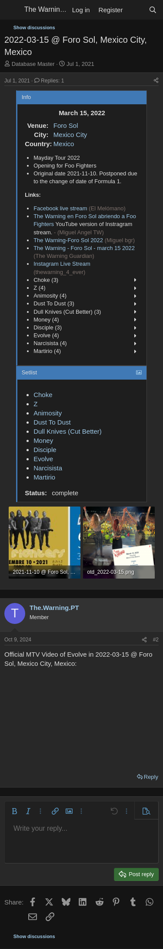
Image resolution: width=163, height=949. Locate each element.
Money (43, 440)
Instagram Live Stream (61, 263)
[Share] (156, 81)
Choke (42, 394)
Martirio (44, 477)
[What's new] (135, 10)
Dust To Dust (52, 422)
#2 (156, 640)
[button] (14, 811)
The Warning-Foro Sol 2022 (68, 240)
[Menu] (12, 10)
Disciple (45, 449)
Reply (151, 777)
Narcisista (47, 468)
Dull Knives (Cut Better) (67, 431)
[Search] (152, 10)
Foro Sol (65, 125)
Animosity (47, 413)
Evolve (43, 459)
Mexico (63, 143)
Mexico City (70, 134)
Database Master (33, 64)
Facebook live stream (60, 208)
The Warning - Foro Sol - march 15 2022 (84, 248)
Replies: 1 (49, 81)
